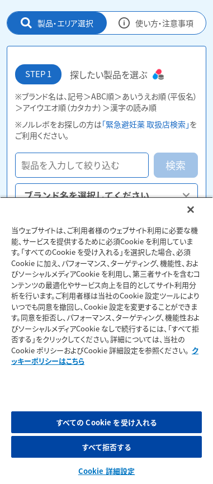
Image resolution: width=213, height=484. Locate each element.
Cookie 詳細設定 (106, 471)
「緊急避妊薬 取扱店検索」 (146, 124)
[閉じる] (190, 209)
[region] (106, 340)
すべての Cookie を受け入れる (106, 422)
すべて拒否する (107, 447)
